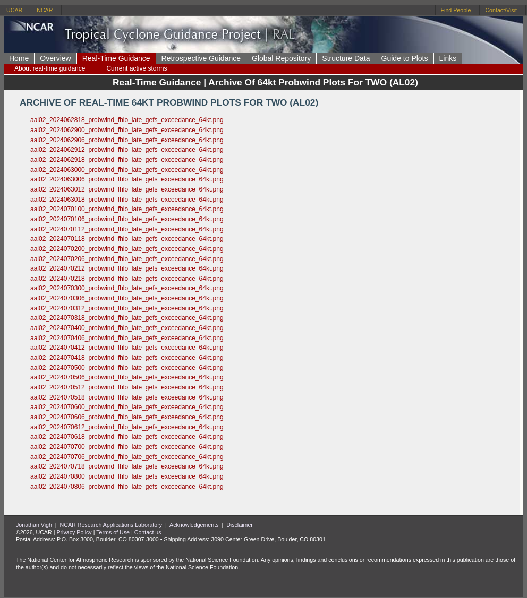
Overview (55, 58)
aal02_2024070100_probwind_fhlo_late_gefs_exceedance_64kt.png (127, 209)
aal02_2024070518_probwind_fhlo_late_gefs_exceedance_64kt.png (127, 397)
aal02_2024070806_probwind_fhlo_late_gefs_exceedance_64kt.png (127, 486)
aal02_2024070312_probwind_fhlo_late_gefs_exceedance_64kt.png (127, 308)
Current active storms (136, 68)
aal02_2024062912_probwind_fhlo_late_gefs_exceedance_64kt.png (127, 149)
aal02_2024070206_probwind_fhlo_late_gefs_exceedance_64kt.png (127, 259)
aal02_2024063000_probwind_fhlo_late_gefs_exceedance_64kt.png (127, 170)
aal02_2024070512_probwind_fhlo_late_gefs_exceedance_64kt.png (127, 387)
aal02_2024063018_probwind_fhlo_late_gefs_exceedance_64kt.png (127, 199)
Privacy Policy (73, 532)
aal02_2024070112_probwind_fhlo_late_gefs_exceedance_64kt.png (127, 229)
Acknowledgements (193, 525)
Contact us (148, 532)
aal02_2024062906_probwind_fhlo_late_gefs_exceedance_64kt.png (127, 140)
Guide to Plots (404, 58)
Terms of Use (113, 532)
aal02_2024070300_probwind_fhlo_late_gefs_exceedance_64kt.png (127, 288)
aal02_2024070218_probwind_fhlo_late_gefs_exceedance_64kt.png (127, 278)
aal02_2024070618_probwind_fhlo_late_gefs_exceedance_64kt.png (127, 436)
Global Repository (281, 58)
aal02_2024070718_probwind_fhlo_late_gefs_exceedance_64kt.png (127, 466)
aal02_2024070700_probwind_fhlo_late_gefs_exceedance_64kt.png (127, 446)
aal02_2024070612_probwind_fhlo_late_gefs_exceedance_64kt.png (127, 427)
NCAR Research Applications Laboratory (111, 525)
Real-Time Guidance (116, 58)
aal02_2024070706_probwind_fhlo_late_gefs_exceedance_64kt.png (127, 457)
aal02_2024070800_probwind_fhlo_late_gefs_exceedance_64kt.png (127, 476)
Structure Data (346, 58)
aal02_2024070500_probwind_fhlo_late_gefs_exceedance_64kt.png (127, 367)
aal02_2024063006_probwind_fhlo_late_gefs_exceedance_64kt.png (127, 179)
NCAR (45, 10)
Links (448, 58)
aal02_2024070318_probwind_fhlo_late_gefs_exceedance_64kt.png (127, 318)
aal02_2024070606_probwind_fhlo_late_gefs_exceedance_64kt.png (127, 417)
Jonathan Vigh (34, 525)
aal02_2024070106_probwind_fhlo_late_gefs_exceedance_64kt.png (127, 219)
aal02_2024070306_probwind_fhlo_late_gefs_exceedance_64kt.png (127, 298)
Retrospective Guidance (201, 58)
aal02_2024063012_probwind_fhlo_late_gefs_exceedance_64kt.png (127, 189)
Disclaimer (239, 525)
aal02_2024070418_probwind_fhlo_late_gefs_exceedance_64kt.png (127, 357)
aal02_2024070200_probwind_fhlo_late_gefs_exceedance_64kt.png (127, 249)
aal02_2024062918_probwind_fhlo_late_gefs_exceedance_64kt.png (127, 159)
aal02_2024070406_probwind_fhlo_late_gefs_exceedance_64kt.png (127, 338)
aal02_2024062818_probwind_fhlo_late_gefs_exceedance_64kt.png (127, 120)
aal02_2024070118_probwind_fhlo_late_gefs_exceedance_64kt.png (127, 238)
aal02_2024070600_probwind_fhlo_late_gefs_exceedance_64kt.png (127, 407)
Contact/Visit (501, 10)
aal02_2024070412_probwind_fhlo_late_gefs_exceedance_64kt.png (127, 347)
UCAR (14, 10)
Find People (456, 10)
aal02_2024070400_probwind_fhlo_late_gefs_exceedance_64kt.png (127, 328)
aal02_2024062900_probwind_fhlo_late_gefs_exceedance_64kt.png (127, 130)
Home (19, 58)
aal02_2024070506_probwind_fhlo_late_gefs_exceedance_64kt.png (127, 377)
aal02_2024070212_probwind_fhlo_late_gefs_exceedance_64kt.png (127, 268)
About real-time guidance (49, 68)
